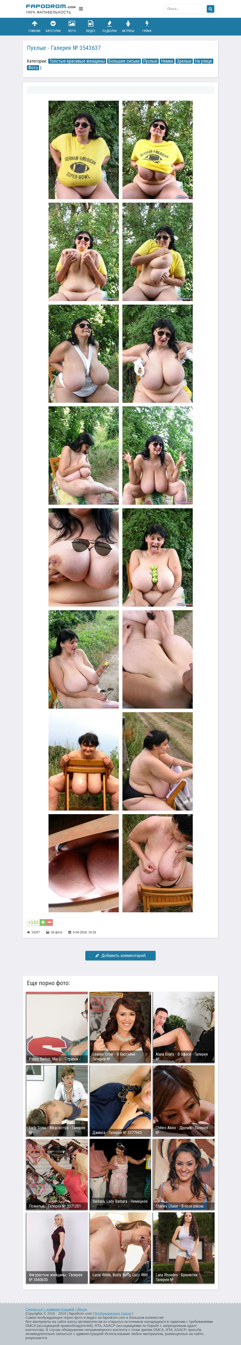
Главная (34, 26)
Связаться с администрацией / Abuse (56, 1309)
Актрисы (128, 26)
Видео (91, 26)
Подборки (109, 26)
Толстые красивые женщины (77, 61)
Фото (72, 26)
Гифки (147, 26)
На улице (203, 61)
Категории (53, 26)
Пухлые (150, 61)
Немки (167, 61)
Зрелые (184, 61)
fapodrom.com (51, 9)
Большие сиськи (124, 61)
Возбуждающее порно (113, 1314)
